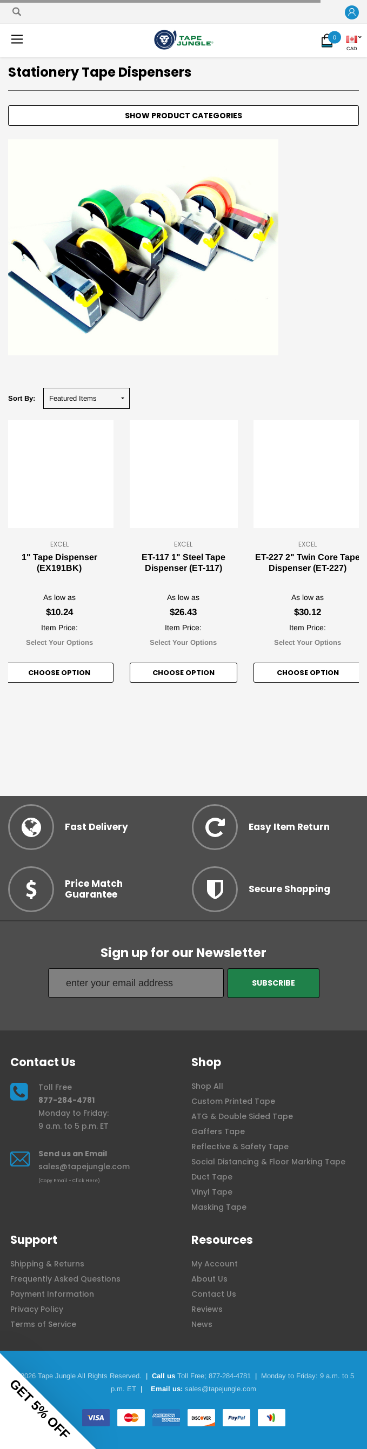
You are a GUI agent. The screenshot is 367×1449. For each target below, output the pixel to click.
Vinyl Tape (211, 1192)
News (201, 1324)
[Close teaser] (102, 1435)
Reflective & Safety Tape (240, 1146)
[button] (352, 13)
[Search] (17, 11)
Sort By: (21, 398)
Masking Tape (218, 1207)
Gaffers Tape (218, 1131)
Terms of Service (43, 1324)
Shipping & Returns (47, 1263)
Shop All (207, 1086)
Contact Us (213, 1294)
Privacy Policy (36, 1309)
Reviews (207, 1309)
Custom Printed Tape (233, 1101)
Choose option (59, 673)
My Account (214, 1263)
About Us (209, 1278)
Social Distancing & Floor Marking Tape (268, 1161)
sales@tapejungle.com (84, 1166)
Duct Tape (211, 1176)
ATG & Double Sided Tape (242, 1116)
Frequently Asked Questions (65, 1278)
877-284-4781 (66, 1100)
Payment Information (52, 1294)
